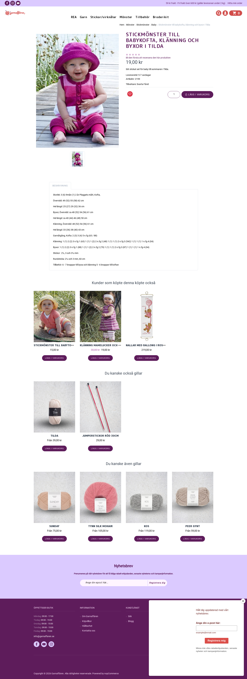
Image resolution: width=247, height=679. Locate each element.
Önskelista (179, 635)
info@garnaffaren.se (44, 636)
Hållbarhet (87, 626)
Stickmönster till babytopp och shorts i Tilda (68, 345)
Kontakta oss (88, 630)
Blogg (131, 621)
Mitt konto (179, 616)
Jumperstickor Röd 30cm (100, 435)
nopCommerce (111, 673)
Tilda (54, 435)
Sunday (54, 526)
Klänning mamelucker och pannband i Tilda (111, 345)
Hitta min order (235, 3)
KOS (146, 526)
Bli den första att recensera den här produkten (148, 57)
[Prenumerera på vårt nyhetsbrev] (123, 582)
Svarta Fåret (143, 84)
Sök (130, 616)
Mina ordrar (180, 621)
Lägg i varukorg (197, 94)
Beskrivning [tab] (60, 185)
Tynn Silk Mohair (100, 526)
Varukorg (178, 630)
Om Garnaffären (90, 616)
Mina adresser (181, 626)
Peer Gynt (192, 526)
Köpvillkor (87, 621)
